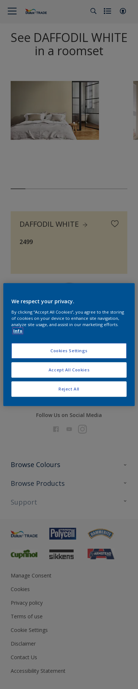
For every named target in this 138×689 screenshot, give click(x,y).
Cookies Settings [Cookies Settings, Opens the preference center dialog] (69, 350)
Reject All (69, 389)
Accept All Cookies (69, 369)
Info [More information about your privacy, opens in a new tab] (17, 330)
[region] (68, 344)
